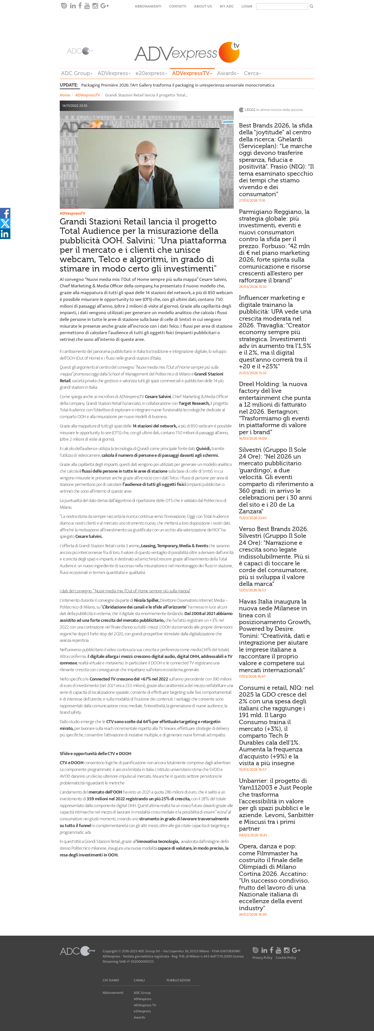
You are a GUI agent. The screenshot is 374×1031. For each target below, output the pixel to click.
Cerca (252, 73)
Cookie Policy (286, 957)
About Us (203, 6)
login (247, 6)
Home (65, 95)
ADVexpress (114, 73)
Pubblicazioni (178, 980)
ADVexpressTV (192, 73)
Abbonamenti (148, 6)
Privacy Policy (262, 957)
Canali (139, 980)
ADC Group (77, 73)
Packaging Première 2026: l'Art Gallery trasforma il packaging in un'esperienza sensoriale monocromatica (177, 85)
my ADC (227, 6)
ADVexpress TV (145, 1005)
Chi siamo (111, 980)
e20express (151, 73)
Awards (228, 73)
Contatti (177, 6)
